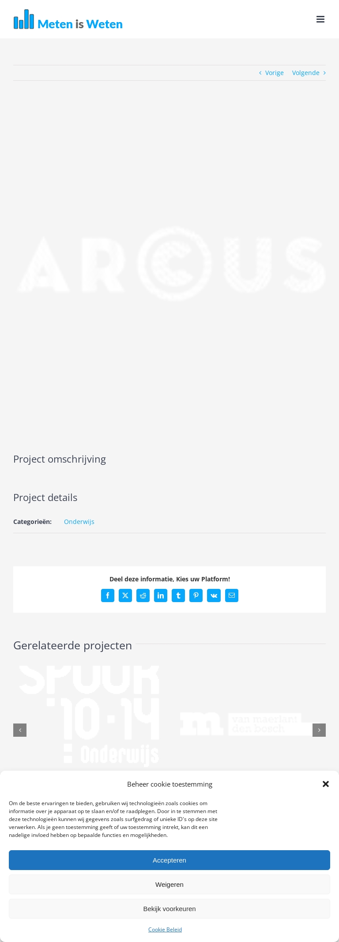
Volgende (306, 72)
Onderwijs (79, 521)
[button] (325, 784)
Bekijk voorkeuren (169, 908)
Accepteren (169, 860)
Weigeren (169, 884)
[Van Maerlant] (250, 670)
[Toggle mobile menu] (321, 19)
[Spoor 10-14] (89, 670)
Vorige (274, 72)
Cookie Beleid (165, 929)
